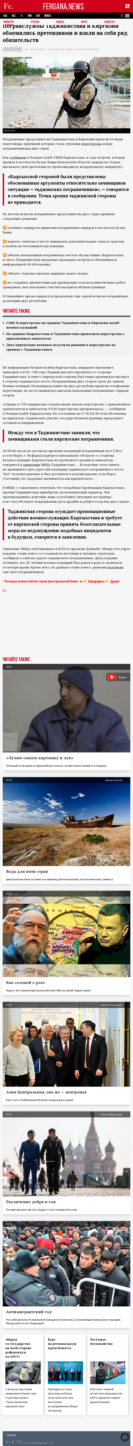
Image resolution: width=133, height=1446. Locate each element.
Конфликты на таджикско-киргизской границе (73, 49)
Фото (84, 22)
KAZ (5, 16)
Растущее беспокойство (101, 1342)
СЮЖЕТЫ (109, 22)
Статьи (35, 22)
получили (115, 567)
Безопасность (38, 49)
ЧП (26, 49)
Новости (9, 22)
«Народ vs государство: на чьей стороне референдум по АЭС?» (18, 1348)
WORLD (47, 16)
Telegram (95, 581)
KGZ (14, 16)
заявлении (31, 465)
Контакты (11, 1434)
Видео (60, 22)
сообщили (17, 157)
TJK (21, 16)
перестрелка (91, 144)
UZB (38, 16)
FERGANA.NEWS (63, 6)
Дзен (114, 581)
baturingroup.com (39, 1443)
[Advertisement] (66, 630)
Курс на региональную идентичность (62, 1344)
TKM (29, 16)
